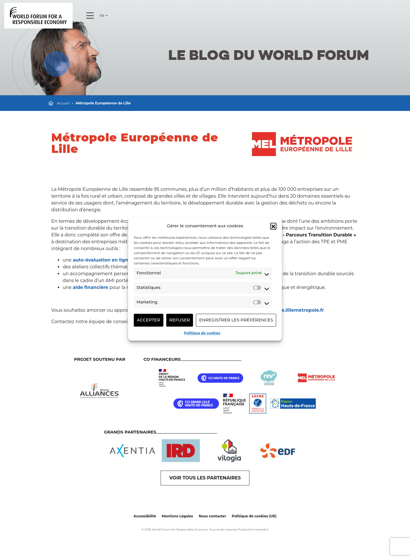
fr (102, 15)
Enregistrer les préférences (236, 320)
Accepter (148, 320)
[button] (273, 226)
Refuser (179, 320)
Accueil (63, 103)
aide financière (90, 287)
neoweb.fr (262, 529)
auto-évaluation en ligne (102, 260)
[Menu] (90, 15)
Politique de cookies (202, 333)
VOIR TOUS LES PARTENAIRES (205, 478)
